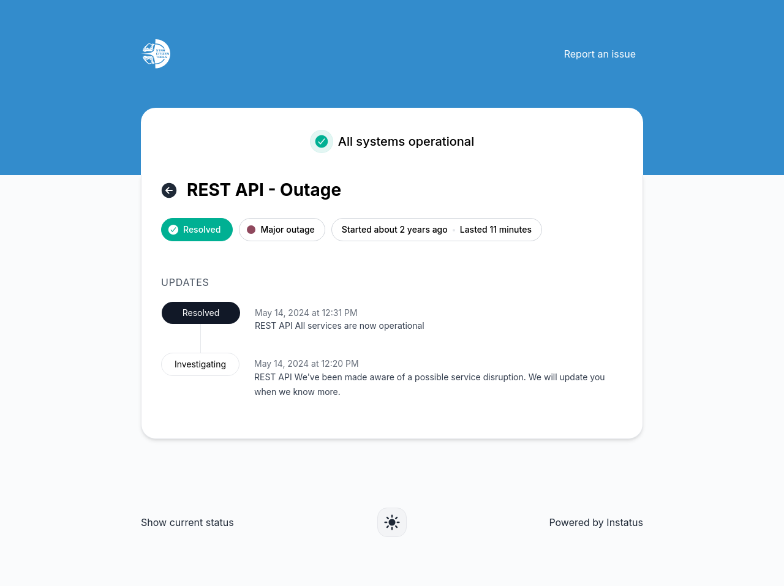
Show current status (187, 522)
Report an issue (600, 54)
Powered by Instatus (596, 522)
